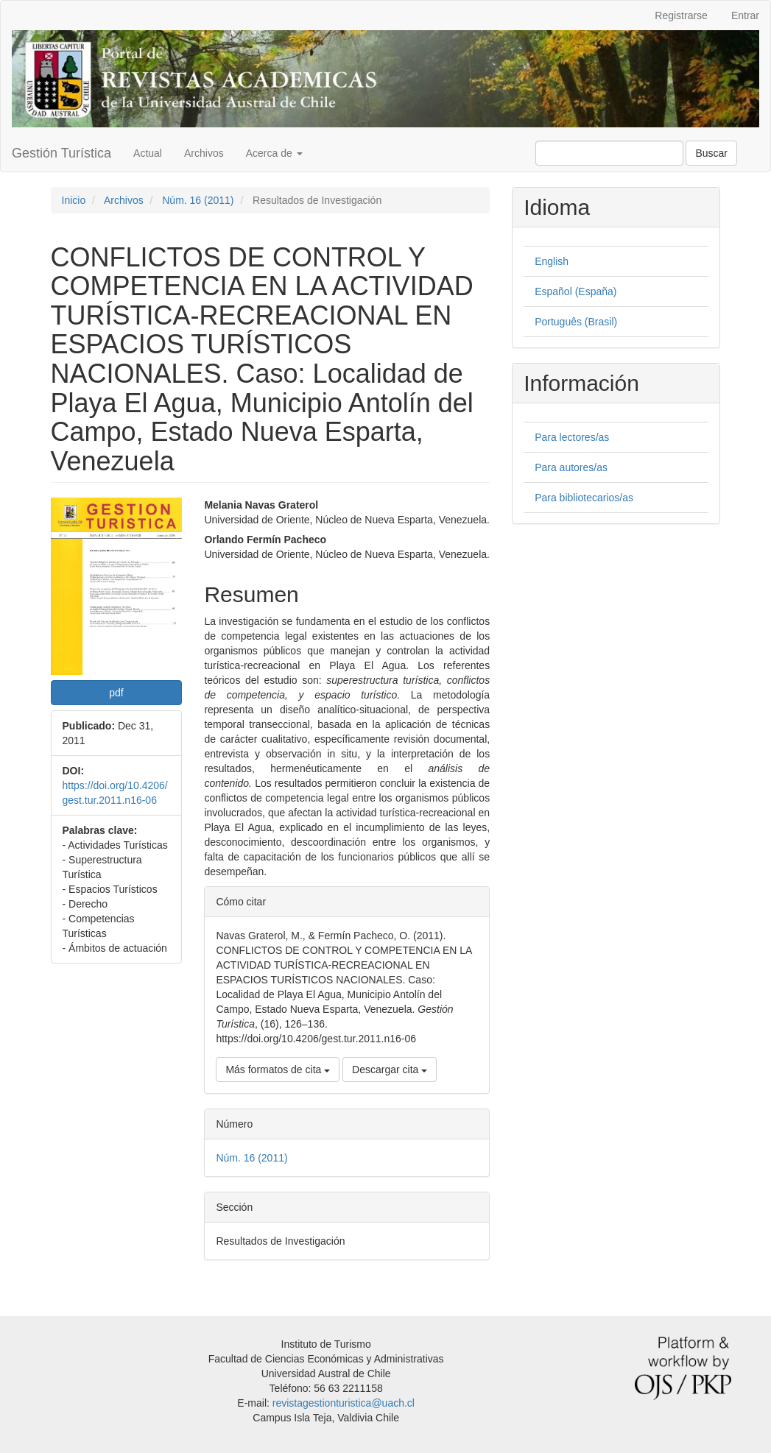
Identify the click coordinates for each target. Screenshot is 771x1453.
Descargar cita (389, 1069)
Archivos (204, 153)
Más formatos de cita (277, 1069)
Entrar (745, 15)
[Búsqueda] (609, 153)
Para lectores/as (572, 437)
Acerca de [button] (274, 153)
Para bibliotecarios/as (584, 497)
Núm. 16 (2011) (197, 200)
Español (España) (575, 291)
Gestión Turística (61, 153)
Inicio (74, 200)
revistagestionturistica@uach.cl (343, 1403)
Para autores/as (571, 467)
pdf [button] (116, 693)
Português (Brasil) (576, 322)
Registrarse (681, 15)
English (551, 261)
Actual (147, 153)
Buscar (711, 153)
